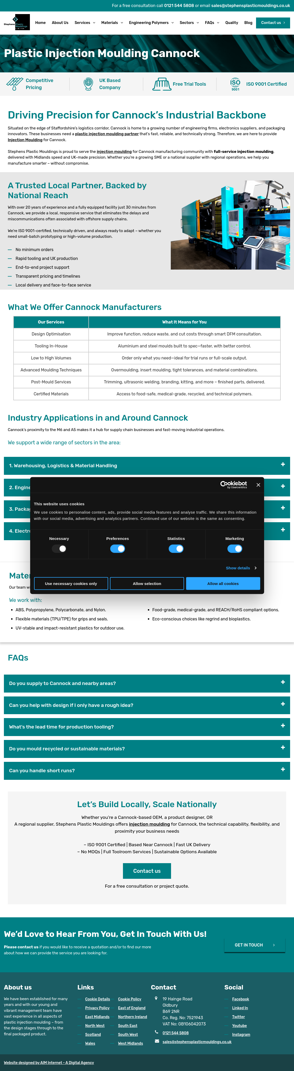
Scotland (93, 1034)
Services (82, 23)
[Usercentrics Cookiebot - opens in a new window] (224, 485)
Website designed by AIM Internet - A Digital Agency (49, 1063)
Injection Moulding (25, 140)
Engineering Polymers (149, 23)
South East (127, 1026)
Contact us (271, 23)
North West (95, 1026)
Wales (90, 1043)
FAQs (209, 23)
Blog (248, 23)
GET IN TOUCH (249, 944)
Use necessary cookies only (71, 583)
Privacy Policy (97, 1008)
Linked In (240, 1008)
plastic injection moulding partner (107, 134)
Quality (231, 23)
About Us (60, 23)
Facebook (240, 999)
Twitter (238, 1017)
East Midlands (97, 1017)
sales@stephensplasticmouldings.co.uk (250, 6)
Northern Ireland (132, 1017)
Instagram (241, 1034)
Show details (238, 568)
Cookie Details (97, 999)
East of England (131, 1008)
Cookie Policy (129, 999)
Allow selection (147, 583)
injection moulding (114, 151)
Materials (109, 23)
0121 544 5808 (179, 6)
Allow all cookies (223, 583)
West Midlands (130, 1043)
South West (128, 1034)
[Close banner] (258, 485)
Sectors (187, 23)
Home (40, 23)
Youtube (239, 1026)
